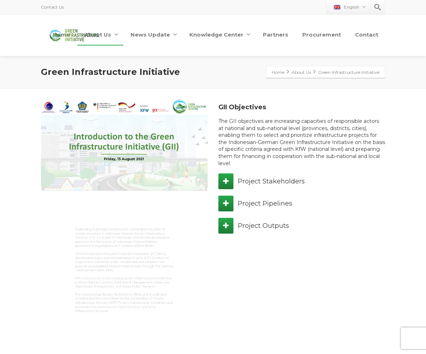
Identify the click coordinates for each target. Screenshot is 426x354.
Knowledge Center (220, 34)
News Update (154, 34)
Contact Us (52, 7)
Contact (366, 34)
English (349, 7)
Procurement (321, 34)
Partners (275, 34)
